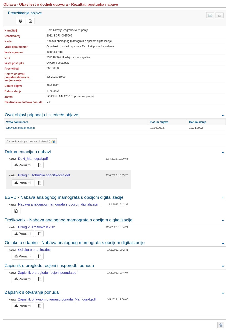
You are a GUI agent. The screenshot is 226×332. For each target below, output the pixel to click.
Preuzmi (23, 165)
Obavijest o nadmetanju (20, 127)
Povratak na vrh (223, 115)
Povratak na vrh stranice (220, 325)
